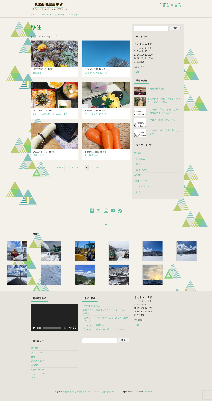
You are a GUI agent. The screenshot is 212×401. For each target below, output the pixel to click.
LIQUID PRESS (150, 392)
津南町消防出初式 (91, 306)
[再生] (34, 328)
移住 (138, 164)
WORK (137, 175)
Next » (99, 167)
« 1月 (136, 72)
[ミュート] (70, 328)
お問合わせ (59, 15)
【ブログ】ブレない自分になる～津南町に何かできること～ (105, 319)
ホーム (33, 15)
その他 (137, 192)
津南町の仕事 (140, 181)
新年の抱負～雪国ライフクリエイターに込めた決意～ (105, 312)
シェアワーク (142, 186)
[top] (106, 225)
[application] (54, 317)
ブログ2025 (139, 159)
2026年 (137, 153)
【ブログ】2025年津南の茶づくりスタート (104, 329)
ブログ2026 (45, 15)
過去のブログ (142, 170)
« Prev (60, 167)
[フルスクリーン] (74, 328)
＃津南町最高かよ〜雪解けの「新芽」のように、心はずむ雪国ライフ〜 (91, 392)
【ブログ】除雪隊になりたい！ (98, 325)
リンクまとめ (73, 15)
